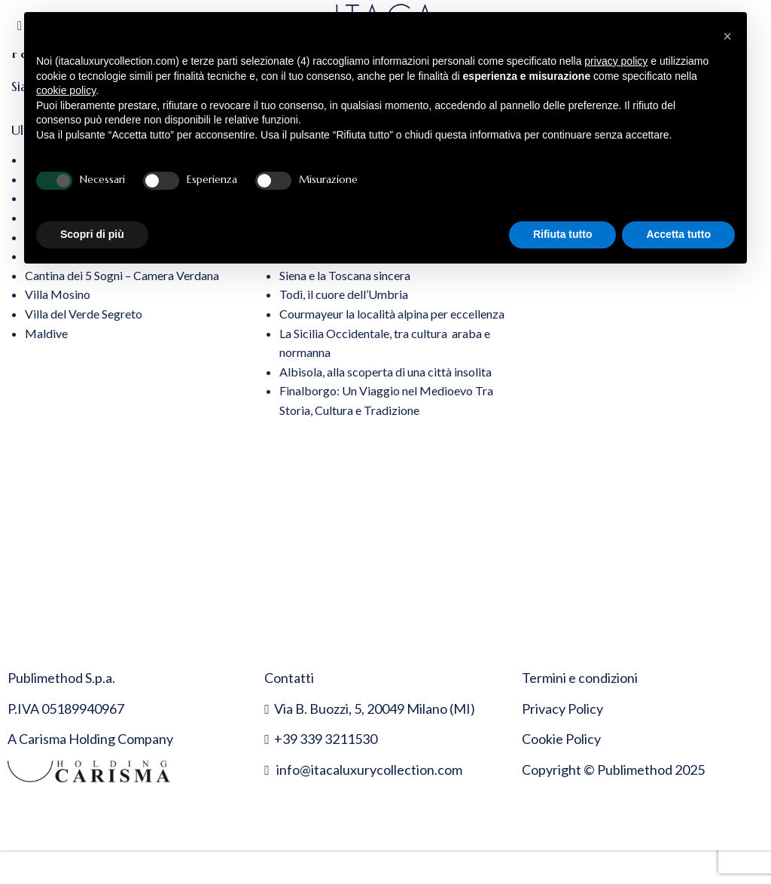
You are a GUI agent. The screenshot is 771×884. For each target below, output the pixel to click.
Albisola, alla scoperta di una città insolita (385, 371)
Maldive (46, 333)
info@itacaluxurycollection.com (369, 769)
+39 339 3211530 (325, 738)
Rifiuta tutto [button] (563, 234)
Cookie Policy (561, 738)
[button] (727, 36)
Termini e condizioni (580, 677)
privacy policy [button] (616, 61)
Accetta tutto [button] (678, 234)
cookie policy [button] (66, 90)
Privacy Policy (562, 708)
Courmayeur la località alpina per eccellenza (391, 313)
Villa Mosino (57, 294)
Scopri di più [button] (92, 234)
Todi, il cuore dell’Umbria (343, 294)
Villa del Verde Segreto (83, 313)
